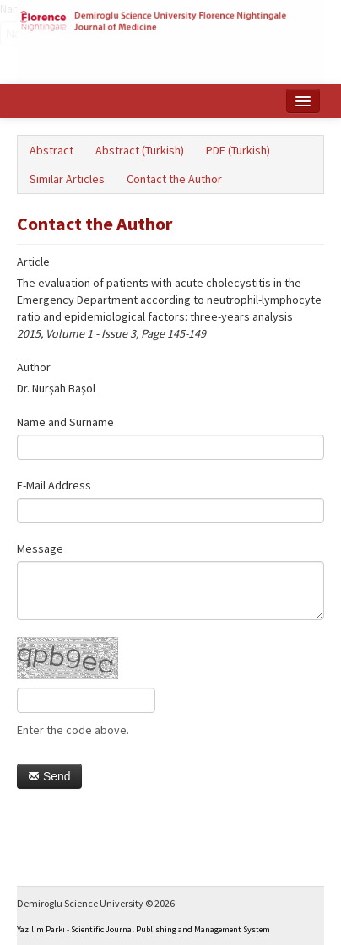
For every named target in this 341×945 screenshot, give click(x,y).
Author (34, 367)
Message (40, 548)
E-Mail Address (54, 485)
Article (33, 261)
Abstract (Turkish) (139, 150)
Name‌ (0, 8)
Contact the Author (174, 178)
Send (49, 776)
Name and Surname (65, 421)
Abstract (51, 150)
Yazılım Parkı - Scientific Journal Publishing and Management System (143, 929)
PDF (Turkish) (238, 150)
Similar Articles (67, 178)
